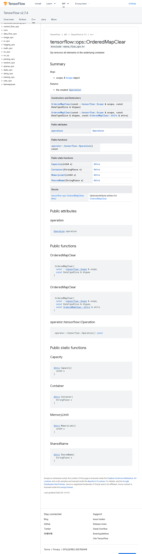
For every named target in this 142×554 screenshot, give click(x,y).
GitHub (132, 3)
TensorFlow (55, 34)
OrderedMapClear (61, 104)
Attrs (97, 164)
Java (43, 19)
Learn (49, 3)
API (65, 34)
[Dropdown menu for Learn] (55, 3)
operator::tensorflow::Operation (71, 145)
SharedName (57, 180)
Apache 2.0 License (96, 481)
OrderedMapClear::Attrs (103, 115)
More (54, 19)
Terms (47, 549)
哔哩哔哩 (48, 533)
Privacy (56, 549)
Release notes (100, 524)
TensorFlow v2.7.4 (16, 13)
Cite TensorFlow (100, 538)
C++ (92, 34)
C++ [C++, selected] (34, 19)
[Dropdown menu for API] (69, 3)
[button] (19, 23)
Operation (75, 89)
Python (22, 19)
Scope (69, 77)
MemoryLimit (58, 175)
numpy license (66, 487)
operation (57, 130)
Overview (9, 19)
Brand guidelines (101, 533)
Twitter (47, 529)
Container (57, 169)
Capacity (56, 164)
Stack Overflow (100, 529)
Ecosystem (81, 3)
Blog (46, 519)
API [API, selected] (63, 3)
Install (38, 3)
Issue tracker (99, 519)
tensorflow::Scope (93, 104)
